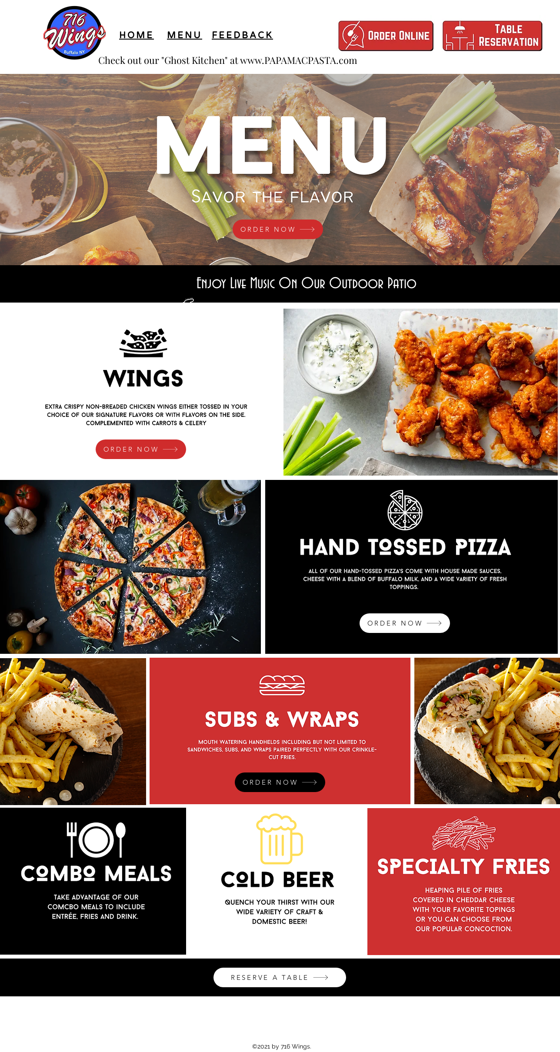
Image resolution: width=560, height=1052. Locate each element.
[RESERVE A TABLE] (279, 977)
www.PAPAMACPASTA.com (298, 60)
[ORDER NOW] (278, 229)
